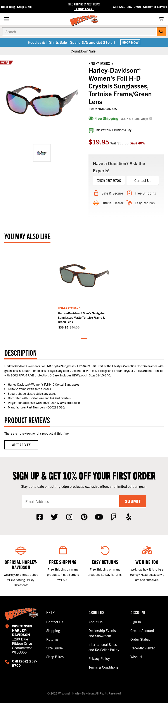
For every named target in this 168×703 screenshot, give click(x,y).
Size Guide (54, 648)
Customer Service (155, 6)
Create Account (142, 630)
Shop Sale (84, 8)
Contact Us (142, 180)
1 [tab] (84, 338)
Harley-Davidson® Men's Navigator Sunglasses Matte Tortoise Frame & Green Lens (81, 317)
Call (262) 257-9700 (127, 6)
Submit (132, 501)
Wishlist (136, 656)
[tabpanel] (84, 288)
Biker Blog (8, 6)
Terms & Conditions (103, 667)
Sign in (135, 622)
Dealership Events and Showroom (102, 633)
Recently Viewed (142, 648)
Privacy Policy (99, 658)
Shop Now (130, 42)
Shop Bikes (24, 6)
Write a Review (21, 444)
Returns (52, 639)
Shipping (53, 630)
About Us (95, 622)
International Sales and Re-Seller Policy (103, 647)
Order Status (140, 639)
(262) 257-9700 (109, 180)
